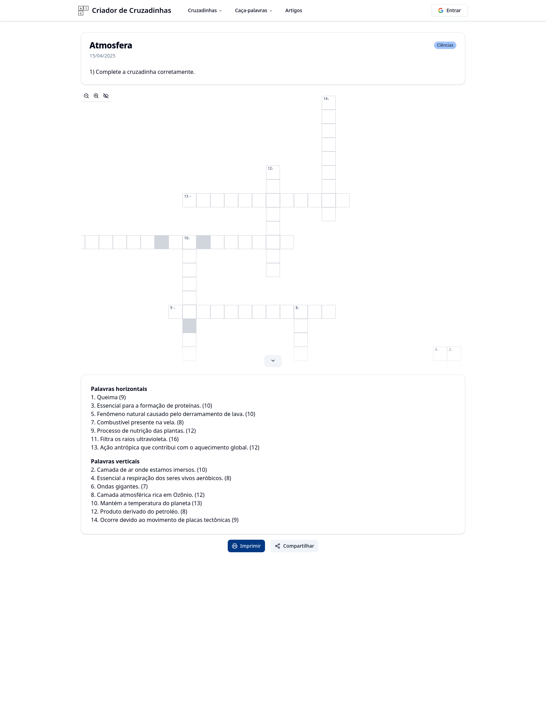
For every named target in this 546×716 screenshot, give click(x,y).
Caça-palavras (254, 10)
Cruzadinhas (205, 10)
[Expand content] (273, 229)
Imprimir (246, 545)
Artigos (294, 10)
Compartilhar (294, 545)
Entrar (449, 10)
